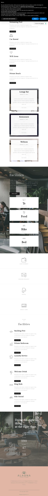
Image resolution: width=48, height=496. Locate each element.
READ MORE (12, 31)
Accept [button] (43, 18)
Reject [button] (35, 18)
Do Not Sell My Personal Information (8, 11)
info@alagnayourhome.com (17, 481)
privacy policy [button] (22, 14)
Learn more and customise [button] (9, 18)
